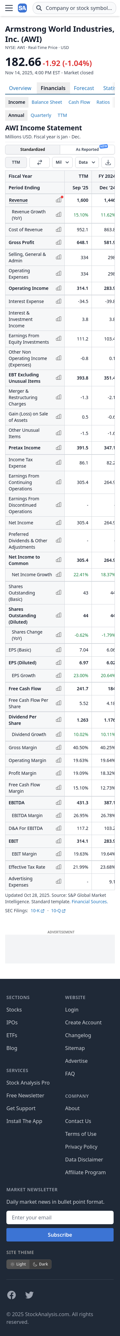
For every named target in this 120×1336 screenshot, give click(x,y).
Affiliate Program (85, 1172)
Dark (40, 1264)
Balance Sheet (47, 102)
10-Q (58, 910)
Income (16, 102)
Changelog (78, 1035)
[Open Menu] (9, 8)
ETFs (11, 1035)
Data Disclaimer (84, 1159)
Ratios (103, 102)
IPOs (12, 1022)
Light (18, 1264)
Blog (11, 1048)
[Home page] (23, 8)
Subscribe (60, 1234)
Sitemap (75, 1048)
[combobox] (74, 8)
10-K (38, 910)
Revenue (18, 200)
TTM (62, 115)
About (72, 1108)
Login (72, 1009)
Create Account (83, 1022)
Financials (53, 88)
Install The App (24, 1121)
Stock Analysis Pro (28, 1082)
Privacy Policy (81, 1146)
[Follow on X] (29, 1295)
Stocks (14, 1009)
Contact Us (78, 1121)
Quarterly (41, 115)
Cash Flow (79, 102)
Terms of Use (81, 1133)
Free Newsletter (25, 1095)
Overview (20, 88)
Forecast (84, 88)
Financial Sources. (90, 901)
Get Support (21, 1108)
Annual (16, 115)
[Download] (108, 162)
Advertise (76, 1060)
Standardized (32, 149)
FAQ (70, 1073)
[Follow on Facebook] (11, 1295)
